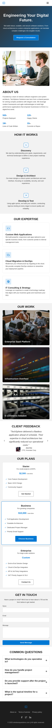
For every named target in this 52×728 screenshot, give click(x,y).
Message (5, 625)
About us (13, 712)
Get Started (26, 494)
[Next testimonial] (47, 441)
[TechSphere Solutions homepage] (4, 3)
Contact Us (25, 582)
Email (4, 615)
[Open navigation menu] (47, 3)
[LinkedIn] (30, 717)
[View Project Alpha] (26, 327)
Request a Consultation (26, 37)
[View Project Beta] (26, 364)
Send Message (26, 643)
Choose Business (25, 539)
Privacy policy (37, 712)
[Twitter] (26, 717)
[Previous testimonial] (4, 441)
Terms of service (24, 712)
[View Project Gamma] (26, 401)
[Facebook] (22, 717)
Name (4, 606)
